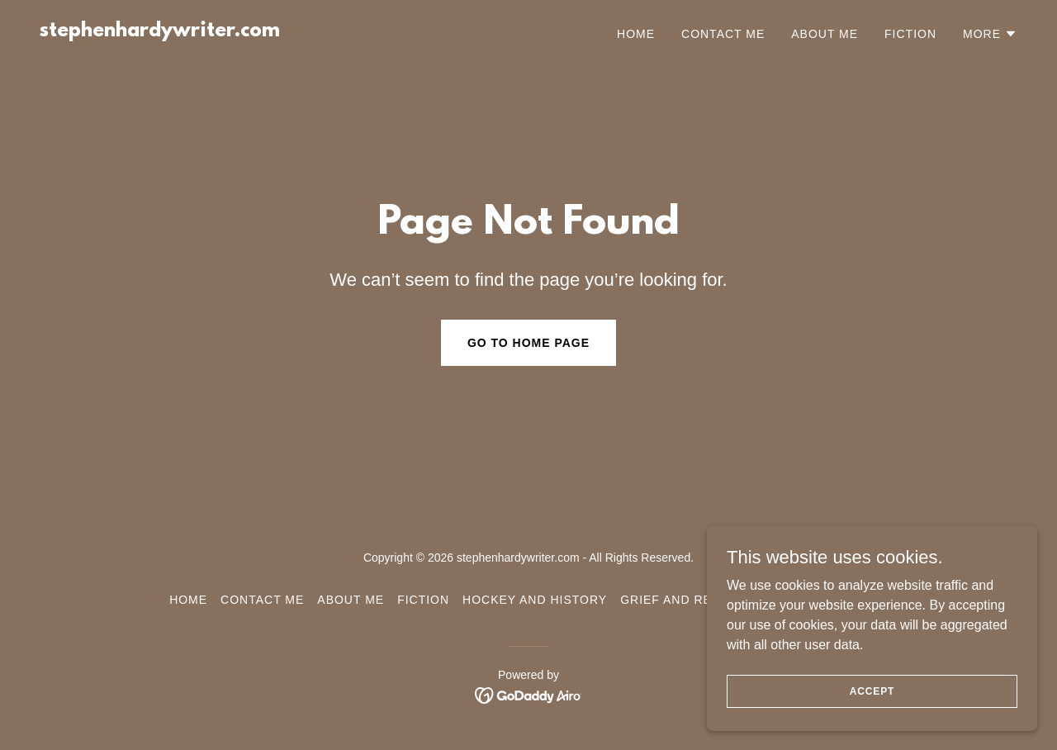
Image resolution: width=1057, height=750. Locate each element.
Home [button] (188, 599)
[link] (160, 32)
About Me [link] (824, 33)
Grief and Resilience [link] (695, 599)
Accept (872, 690)
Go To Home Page (528, 342)
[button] (990, 34)
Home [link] (636, 33)
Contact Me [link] (723, 33)
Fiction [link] (910, 33)
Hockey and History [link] (534, 599)
